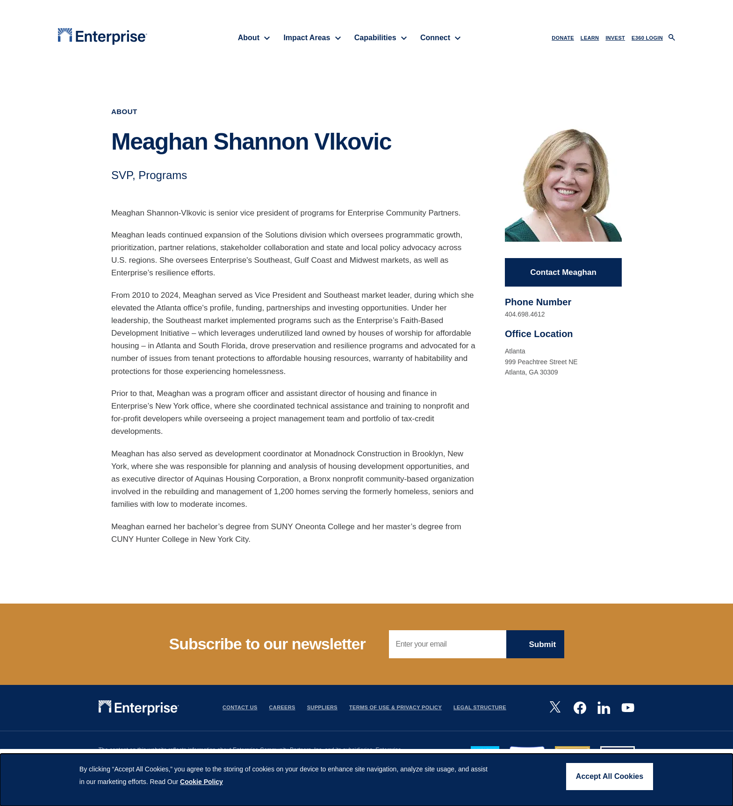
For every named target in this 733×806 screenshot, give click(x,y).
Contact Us (240, 707)
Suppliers (322, 707)
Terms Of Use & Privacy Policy (395, 707)
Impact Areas (312, 38)
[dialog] (366, 780)
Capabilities (380, 38)
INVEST (615, 38)
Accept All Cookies (609, 776)
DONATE (563, 38)
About (254, 38)
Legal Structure (479, 707)
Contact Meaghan (563, 272)
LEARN (590, 38)
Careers (282, 707)
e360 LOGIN (647, 38)
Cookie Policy (201, 781)
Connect (440, 38)
